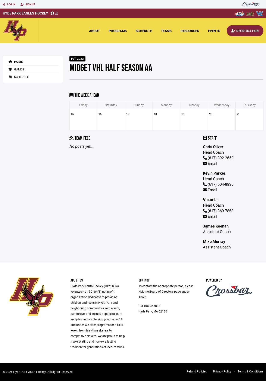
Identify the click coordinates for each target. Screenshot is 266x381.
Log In (9, 4)
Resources (190, 31)
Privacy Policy (222, 371)
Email (210, 163)
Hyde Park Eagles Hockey (25, 13)
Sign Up (28, 4)
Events (214, 31)
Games (15, 69)
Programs (118, 31)
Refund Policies (197, 371)
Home (15, 62)
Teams (166, 31)
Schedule (144, 31)
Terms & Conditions (250, 371)
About (94, 31)
